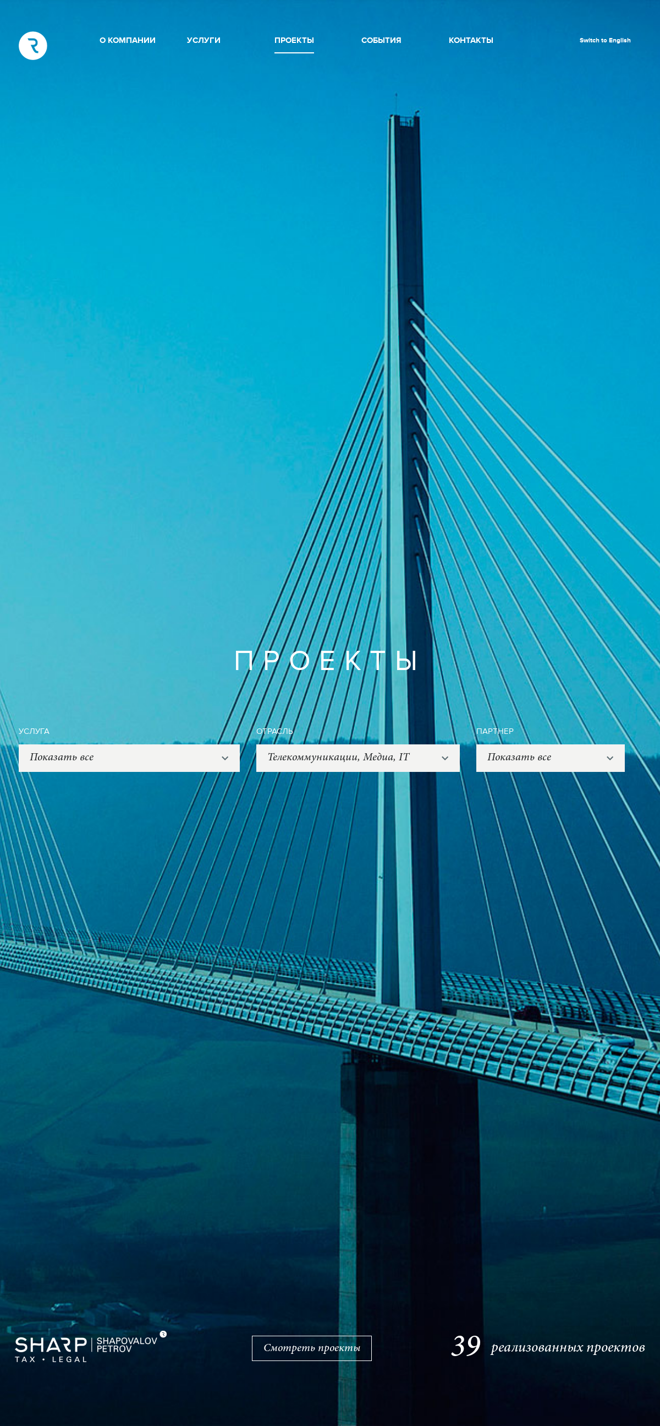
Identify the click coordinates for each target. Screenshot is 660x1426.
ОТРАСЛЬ (274, 731)
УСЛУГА (34, 731)
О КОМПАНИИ (128, 40)
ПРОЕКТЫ (294, 40)
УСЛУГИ (204, 40)
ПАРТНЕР (495, 731)
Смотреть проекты (311, 1348)
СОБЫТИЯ (381, 40)
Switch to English (605, 40)
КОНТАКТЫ (471, 40)
